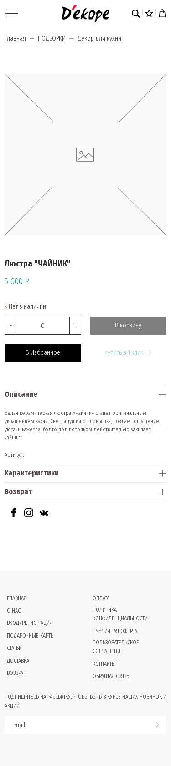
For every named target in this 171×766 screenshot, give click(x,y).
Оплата (101, 598)
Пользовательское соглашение (116, 646)
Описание (21, 394)
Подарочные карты (31, 636)
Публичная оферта (115, 631)
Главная (15, 38)
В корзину (128, 325)
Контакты (104, 664)
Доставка (18, 661)
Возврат (18, 491)
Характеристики (32, 473)
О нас (14, 611)
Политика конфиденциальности (120, 614)
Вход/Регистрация (29, 623)
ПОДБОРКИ (52, 38)
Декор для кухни (99, 38)
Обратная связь (111, 676)
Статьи (14, 648)
